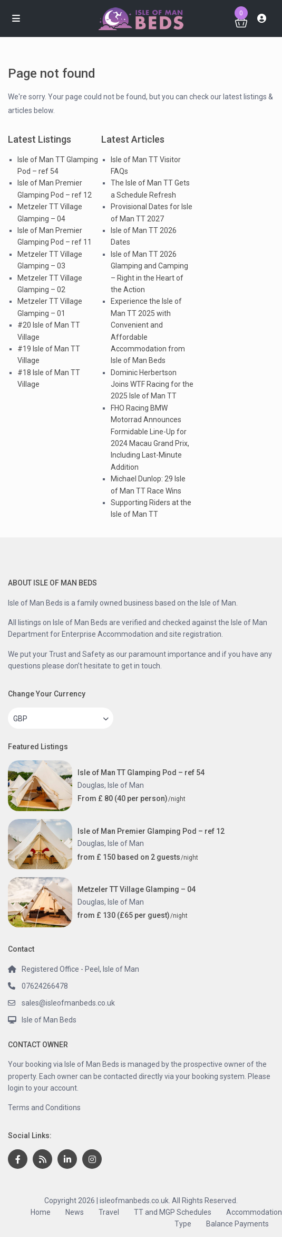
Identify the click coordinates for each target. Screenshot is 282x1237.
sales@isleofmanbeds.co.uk (68, 1003)
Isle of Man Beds (49, 1020)
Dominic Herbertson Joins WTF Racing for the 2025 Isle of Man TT (152, 384)
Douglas (90, 785)
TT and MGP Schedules (172, 1212)
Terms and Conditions (44, 1107)
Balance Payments (237, 1224)
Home (41, 1212)
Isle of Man (126, 785)
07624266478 (45, 986)
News (74, 1212)
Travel (109, 1212)
